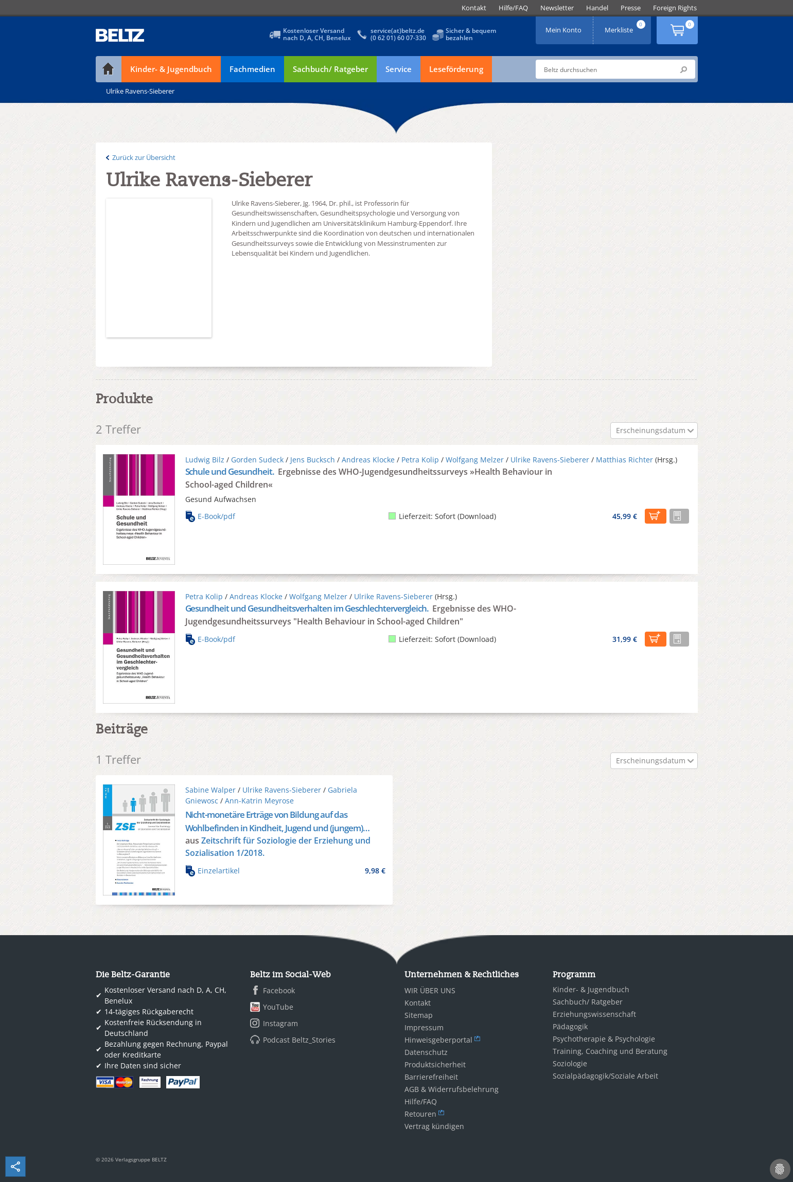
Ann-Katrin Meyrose (259, 800)
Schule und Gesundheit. (230, 471)
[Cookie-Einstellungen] (780, 1169)
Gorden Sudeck (257, 459)
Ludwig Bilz (204, 459)
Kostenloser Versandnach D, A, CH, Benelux (317, 34)
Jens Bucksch (312, 459)
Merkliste (626, 26)
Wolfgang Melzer (475, 459)
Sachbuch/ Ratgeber (330, 69)
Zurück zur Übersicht (143, 157)
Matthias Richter (624, 459)
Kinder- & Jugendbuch (171, 69)
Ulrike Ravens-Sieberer (549, 459)
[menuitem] (474, 8)
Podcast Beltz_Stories (299, 1040)
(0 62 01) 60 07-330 (398, 37)
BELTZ (120, 35)
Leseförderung (456, 69)
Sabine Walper (210, 790)
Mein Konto (564, 26)
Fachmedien (252, 69)
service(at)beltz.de (398, 30)
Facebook (279, 990)
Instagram (280, 1023)
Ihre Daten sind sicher (142, 1065)
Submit (683, 69)
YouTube (278, 1007)
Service (398, 69)
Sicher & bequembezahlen (471, 34)
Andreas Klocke (368, 459)
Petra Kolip (420, 459)
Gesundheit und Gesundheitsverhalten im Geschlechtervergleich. (308, 608)
